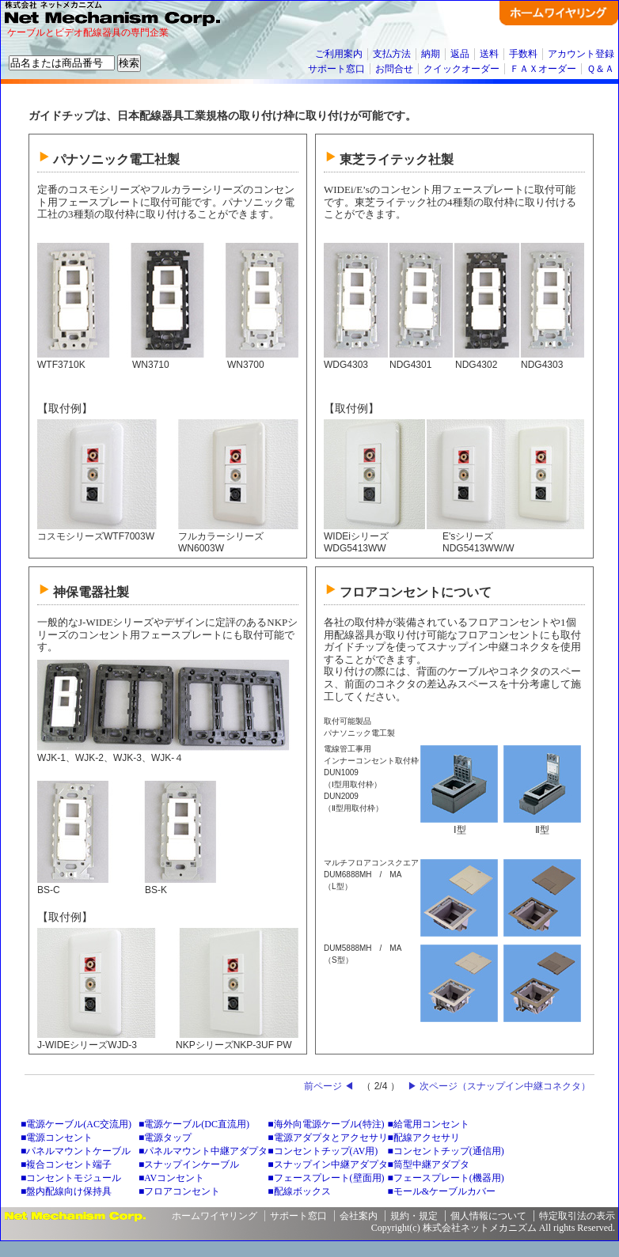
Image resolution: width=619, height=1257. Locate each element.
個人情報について (488, 1215)
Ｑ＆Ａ (600, 68)
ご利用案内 (339, 53)
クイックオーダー (461, 68)
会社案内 (359, 1215)
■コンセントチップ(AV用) (323, 1151)
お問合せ (394, 68)
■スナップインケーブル (189, 1164)
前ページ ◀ (329, 1086)
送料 (489, 53)
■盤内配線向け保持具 (66, 1191)
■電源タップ (165, 1137)
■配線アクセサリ (424, 1137)
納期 (430, 53)
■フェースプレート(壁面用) (326, 1177)
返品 (459, 53)
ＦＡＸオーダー (543, 68)
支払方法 (392, 53)
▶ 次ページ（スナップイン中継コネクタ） (499, 1086)
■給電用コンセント (428, 1124)
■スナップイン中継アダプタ (327, 1164)
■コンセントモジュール (71, 1177)
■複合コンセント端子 (66, 1164)
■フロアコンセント (179, 1191)
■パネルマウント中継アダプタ (203, 1151)
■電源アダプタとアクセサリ (327, 1137)
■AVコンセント (171, 1177)
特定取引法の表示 (577, 1215)
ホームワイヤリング (214, 1215)
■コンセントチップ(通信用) (446, 1151)
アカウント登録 (581, 53)
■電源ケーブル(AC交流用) (76, 1124)
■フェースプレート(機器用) (446, 1177)
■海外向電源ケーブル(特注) (326, 1124)
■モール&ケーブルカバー (442, 1191)
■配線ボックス (299, 1191)
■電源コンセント (57, 1137)
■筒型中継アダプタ (428, 1164)
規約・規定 (414, 1215)
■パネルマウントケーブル (76, 1151)
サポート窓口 (336, 68)
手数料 (523, 53)
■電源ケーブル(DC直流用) (194, 1124)
